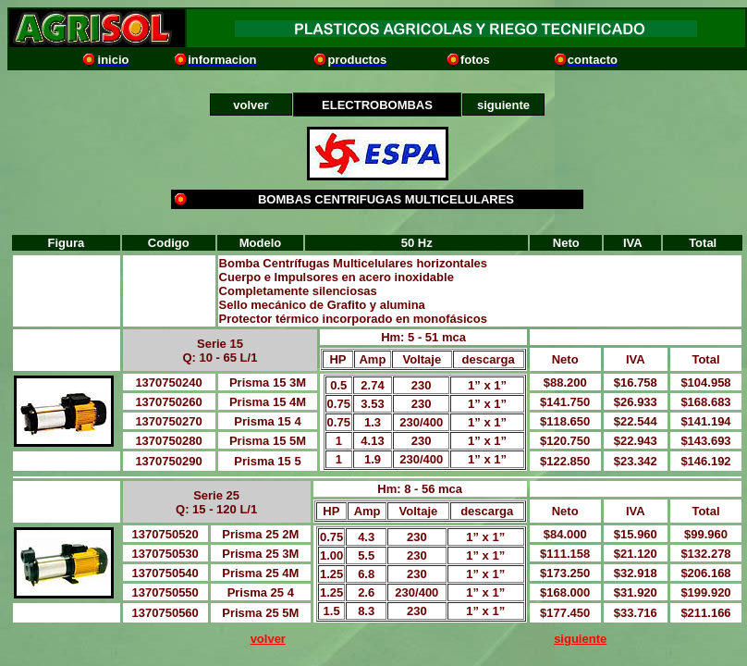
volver (268, 639)
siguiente (580, 639)
